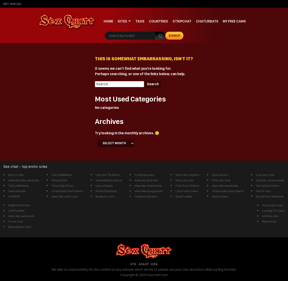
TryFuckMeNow (18, 185)
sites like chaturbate (148, 185)
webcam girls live (146, 180)
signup (174, 36)
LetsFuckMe (16, 210)
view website (17, 191)
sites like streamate (225, 185)
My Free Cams (234, 21)
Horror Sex (263, 191)
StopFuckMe (184, 196)
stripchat (182, 21)
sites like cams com (21, 216)
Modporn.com (105, 196)
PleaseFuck (59, 180)
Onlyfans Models (146, 196)
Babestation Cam (19, 227)
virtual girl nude (272, 205)
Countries (158, 21)
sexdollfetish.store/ (109, 180)
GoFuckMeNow (62, 175)
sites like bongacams (149, 191)
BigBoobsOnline (19, 205)
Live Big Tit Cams (273, 210)
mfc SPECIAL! (12, 4)
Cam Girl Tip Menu (108, 175)
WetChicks (269, 221)
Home (108, 21)
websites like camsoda (23, 180)
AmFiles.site (270, 216)
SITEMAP (14, 196)
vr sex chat (15, 221)
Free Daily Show (62, 185)
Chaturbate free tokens (67, 191)
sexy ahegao (104, 185)
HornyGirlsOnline (267, 185)
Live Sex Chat (265, 175)
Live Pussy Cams (187, 191)
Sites (122, 21)
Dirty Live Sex (185, 180)
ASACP (143, 264)
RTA (133, 264)
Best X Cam (16, 175)
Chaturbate (207, 21)
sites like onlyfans (187, 175)
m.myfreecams (144, 175)
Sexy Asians (220, 175)
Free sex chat (221, 180)
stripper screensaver (270, 180)
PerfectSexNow (106, 191)
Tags (139, 21)
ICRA (154, 264)
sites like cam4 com (65, 196)
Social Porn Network (269, 196)
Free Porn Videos (187, 185)
